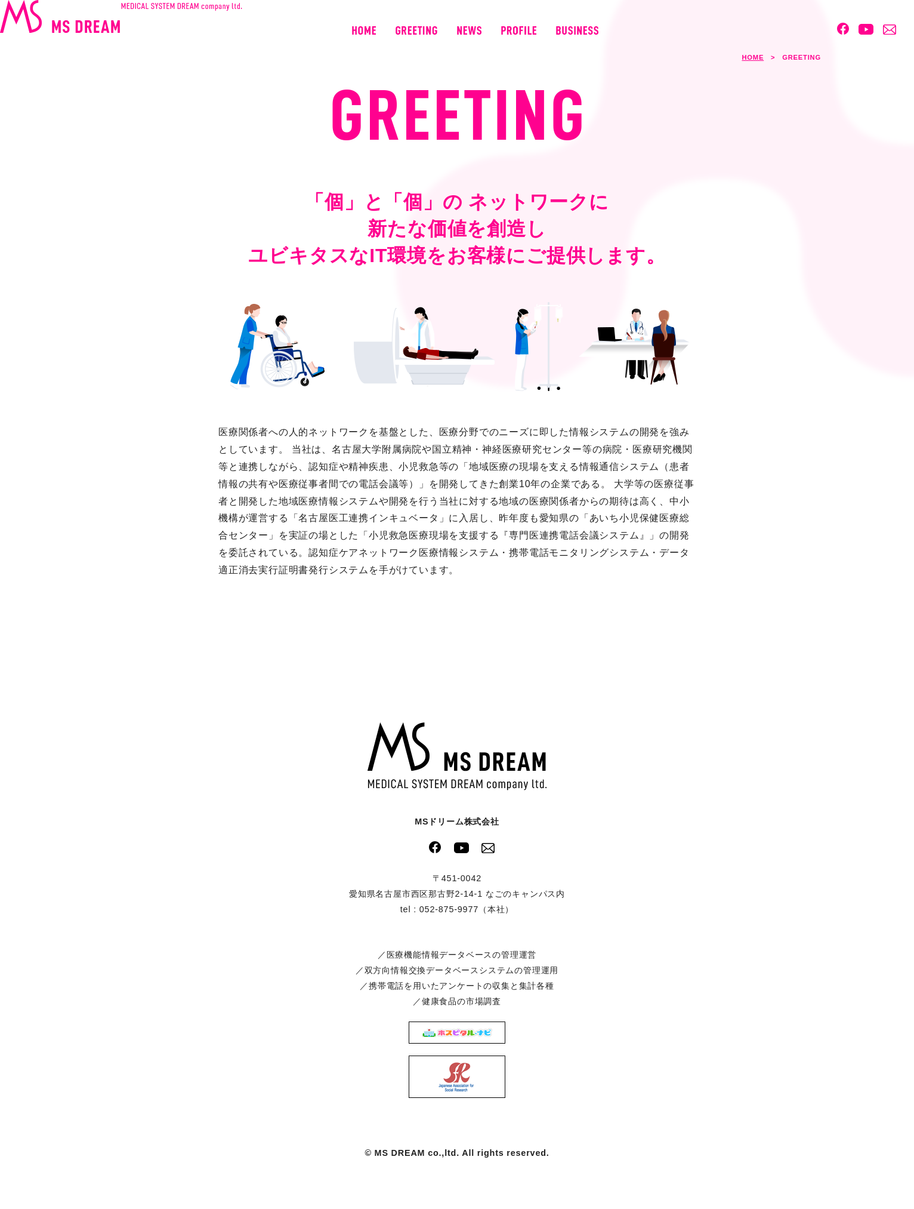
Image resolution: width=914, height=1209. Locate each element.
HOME (753, 57)
